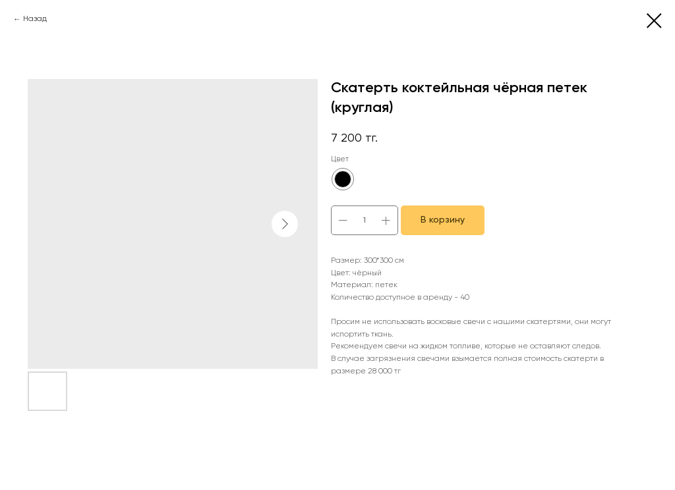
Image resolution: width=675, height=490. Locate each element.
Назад (35, 19)
